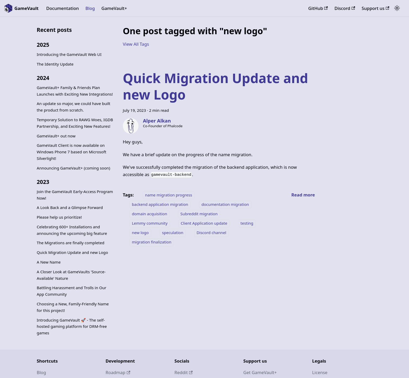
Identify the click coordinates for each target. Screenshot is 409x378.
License (320, 372)
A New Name (49, 262)
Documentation (62, 8)
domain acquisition (149, 214)
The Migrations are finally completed (70, 242)
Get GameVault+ (260, 372)
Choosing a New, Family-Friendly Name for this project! (73, 307)
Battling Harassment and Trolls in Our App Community (71, 291)
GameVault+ (114, 8)
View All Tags (136, 44)
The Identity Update (55, 64)
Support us (375, 8)
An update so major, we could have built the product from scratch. (73, 107)
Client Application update (204, 223)
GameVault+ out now (56, 135)
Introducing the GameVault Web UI (69, 54)
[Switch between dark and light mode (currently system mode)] (397, 8)
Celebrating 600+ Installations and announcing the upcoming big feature (72, 230)
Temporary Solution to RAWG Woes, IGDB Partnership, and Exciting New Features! (75, 123)
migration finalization (151, 242)
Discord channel (211, 232)
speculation (172, 232)
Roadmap (118, 372)
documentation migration (225, 204)
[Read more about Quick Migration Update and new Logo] (303, 195)
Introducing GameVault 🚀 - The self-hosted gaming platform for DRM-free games (72, 326)
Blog (90, 8)
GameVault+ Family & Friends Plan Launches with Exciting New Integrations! (75, 91)
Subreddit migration (199, 214)
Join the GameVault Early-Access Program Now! (75, 195)
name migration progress (168, 194)
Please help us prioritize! (59, 217)
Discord (344, 8)
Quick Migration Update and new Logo (72, 252)
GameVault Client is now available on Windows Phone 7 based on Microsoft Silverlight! (71, 152)
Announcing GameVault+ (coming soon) (73, 168)
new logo (140, 232)
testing (246, 223)
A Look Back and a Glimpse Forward (70, 207)
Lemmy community (149, 223)
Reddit (184, 372)
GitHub (318, 8)
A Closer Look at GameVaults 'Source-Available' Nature (71, 275)
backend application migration (160, 204)
